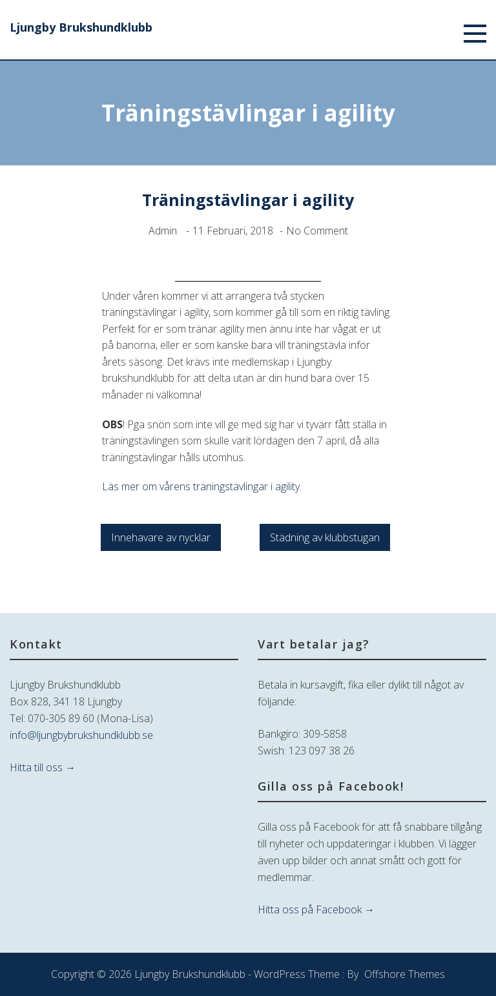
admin (163, 230)
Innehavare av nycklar (161, 537)
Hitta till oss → (43, 767)
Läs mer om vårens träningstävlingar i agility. (202, 486)
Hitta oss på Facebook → (316, 909)
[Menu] (475, 36)
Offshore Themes (404, 974)
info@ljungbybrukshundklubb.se (81, 735)
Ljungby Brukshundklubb (81, 27)
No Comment (317, 230)
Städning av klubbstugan (325, 537)
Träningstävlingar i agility (248, 200)
